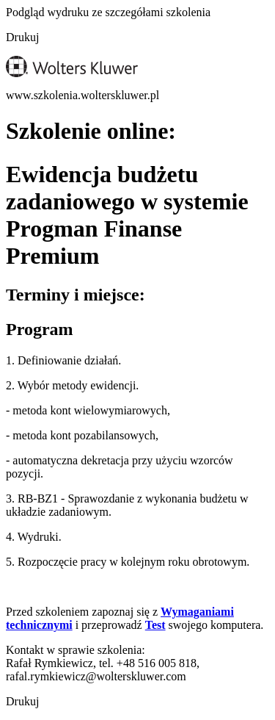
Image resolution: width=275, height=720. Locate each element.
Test (155, 625)
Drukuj (22, 37)
